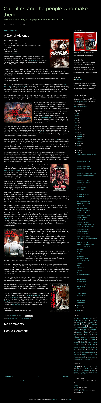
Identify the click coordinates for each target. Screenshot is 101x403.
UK (30, 318)
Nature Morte (16, 304)
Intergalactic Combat (47, 117)
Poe (94, 341)
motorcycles (82, 357)
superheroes (88, 334)
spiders (89, 342)
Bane (5, 170)
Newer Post (8, 376)
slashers (78, 332)
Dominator (79, 263)
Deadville (79, 288)
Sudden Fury (8, 218)
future (86, 331)
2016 (76, 125)
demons (85, 327)
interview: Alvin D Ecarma (83, 178)
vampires (90, 322)
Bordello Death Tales (35, 60)
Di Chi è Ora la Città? (82, 277)
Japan (95, 367)
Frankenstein (90, 336)
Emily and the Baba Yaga (83, 201)
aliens (85, 324)
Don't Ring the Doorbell (83, 260)
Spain (93, 370)
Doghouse (79, 270)
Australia (76, 372)
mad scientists (91, 347)
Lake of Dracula (81, 192)
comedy (94, 320)
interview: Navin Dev (82, 213)
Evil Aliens (79, 199)
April (78, 152)
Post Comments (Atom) (17, 380)
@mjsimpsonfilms (81, 101)
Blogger (69, 399)
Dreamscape (80, 249)
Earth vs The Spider (82, 208)
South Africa (94, 372)
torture (95, 354)
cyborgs (82, 341)
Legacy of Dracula (81, 187)
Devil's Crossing (81, 286)
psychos (76, 324)
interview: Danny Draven (83, 210)
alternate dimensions (89, 339)
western (95, 342)
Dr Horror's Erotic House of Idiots (85, 244)
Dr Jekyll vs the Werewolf (83, 236)
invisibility (83, 347)
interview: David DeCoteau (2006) (86, 226)
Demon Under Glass (82, 298)
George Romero (8, 301)
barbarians (86, 346)
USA (85, 367)
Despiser (79, 291)
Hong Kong (77, 370)
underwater (87, 359)
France (87, 372)
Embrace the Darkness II (83, 203)
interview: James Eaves (83, 180)
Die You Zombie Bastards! (83, 274)
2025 (76, 115)
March (78, 305)
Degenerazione (81, 302)
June (78, 148)
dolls (89, 341)
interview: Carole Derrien (83, 215)
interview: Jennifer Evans (83, 161)
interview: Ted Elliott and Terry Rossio (86, 173)
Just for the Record (12, 297)
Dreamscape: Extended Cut (84, 246)
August (79, 143)
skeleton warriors (91, 357)
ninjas (75, 349)
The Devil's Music (81, 281)
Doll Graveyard (81, 267)
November (80, 136)
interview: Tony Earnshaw (83, 182)
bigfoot (93, 346)
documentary (93, 329)
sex (81, 334)
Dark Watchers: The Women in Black (86, 154)
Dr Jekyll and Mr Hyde (82, 242)
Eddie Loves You (81, 206)
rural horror (84, 354)
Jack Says (43, 132)
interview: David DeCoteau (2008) (86, 224)
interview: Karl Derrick (82, 217)
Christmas (79, 336)
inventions (76, 357)
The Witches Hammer (14, 170)
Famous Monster (81, 157)
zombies (80, 322)
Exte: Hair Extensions (82, 185)
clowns (77, 344)
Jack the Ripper (85, 351)
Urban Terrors (13, 25)
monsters (83, 329)
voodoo (90, 349)
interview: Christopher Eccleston (85, 175)
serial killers (77, 327)
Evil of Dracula (80, 189)
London (93, 351)
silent (83, 344)
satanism (92, 337)
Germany (86, 370)
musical (76, 337)
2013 (76, 132)
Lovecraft (83, 337)
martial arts (94, 331)
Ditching (79, 272)
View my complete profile (80, 91)
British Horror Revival (17, 318)
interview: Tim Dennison (83, 220)
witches (92, 327)
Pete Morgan (38, 295)
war (96, 334)
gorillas (75, 341)
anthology (86, 332)
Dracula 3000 (80, 256)
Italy (78, 368)
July (78, 145)
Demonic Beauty (81, 300)
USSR (81, 373)
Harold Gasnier (21, 86)
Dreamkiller (80, 251)
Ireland (76, 373)
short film (77, 320)
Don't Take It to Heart (82, 258)
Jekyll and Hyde (91, 344)
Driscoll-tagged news (81, 390)
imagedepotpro (56, 399)
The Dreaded (80, 253)
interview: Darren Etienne (83, 166)
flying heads (76, 354)
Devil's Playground (81, 279)
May (78, 150)
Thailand (85, 368)
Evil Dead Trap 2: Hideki (83, 194)
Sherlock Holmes (78, 346)
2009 (9, 318)
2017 (76, 122)
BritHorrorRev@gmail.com (81, 106)
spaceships (80, 326)
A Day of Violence (81, 293)
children (76, 329)
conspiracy (76, 342)
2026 (76, 113)
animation (91, 326)
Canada (82, 372)
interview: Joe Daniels (82, 233)
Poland (85, 373)
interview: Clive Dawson (83, 229)
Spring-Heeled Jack (90, 356)
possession (82, 349)
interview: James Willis (83, 222)
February (79, 308)
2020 (76, 118)
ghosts (86, 320)
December (80, 134)
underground (81, 359)
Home (5, 25)
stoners (75, 359)
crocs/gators (85, 352)
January (79, 310)
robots (75, 334)
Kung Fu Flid (29, 295)
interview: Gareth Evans (83, 164)
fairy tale (76, 347)
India (92, 368)
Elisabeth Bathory (80, 356)
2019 (76, 120)
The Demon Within (81, 295)
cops (93, 332)
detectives (83, 342)
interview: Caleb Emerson (83, 171)
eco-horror (92, 352)
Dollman (79, 265)
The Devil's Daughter (82, 284)
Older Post (66, 376)
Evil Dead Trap (80, 196)
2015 (76, 127)
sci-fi (90, 354)
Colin (56, 139)
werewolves (79, 331)
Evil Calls (76, 387)
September (80, 141)
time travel (77, 339)
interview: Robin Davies (83, 231)
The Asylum (76, 352)
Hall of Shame (24, 25)
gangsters (26, 318)
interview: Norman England (84, 168)
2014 (76, 129)
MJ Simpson (78, 79)
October (79, 138)
